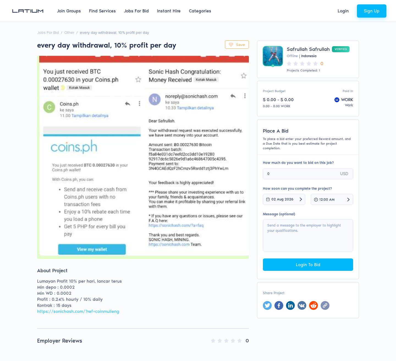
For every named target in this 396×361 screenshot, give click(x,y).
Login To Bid (308, 264)
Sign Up (372, 10)
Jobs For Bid (136, 10)
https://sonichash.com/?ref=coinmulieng (78, 311)
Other (69, 32)
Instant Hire (169, 10)
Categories (200, 10)
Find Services (102, 10)
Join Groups (69, 10)
